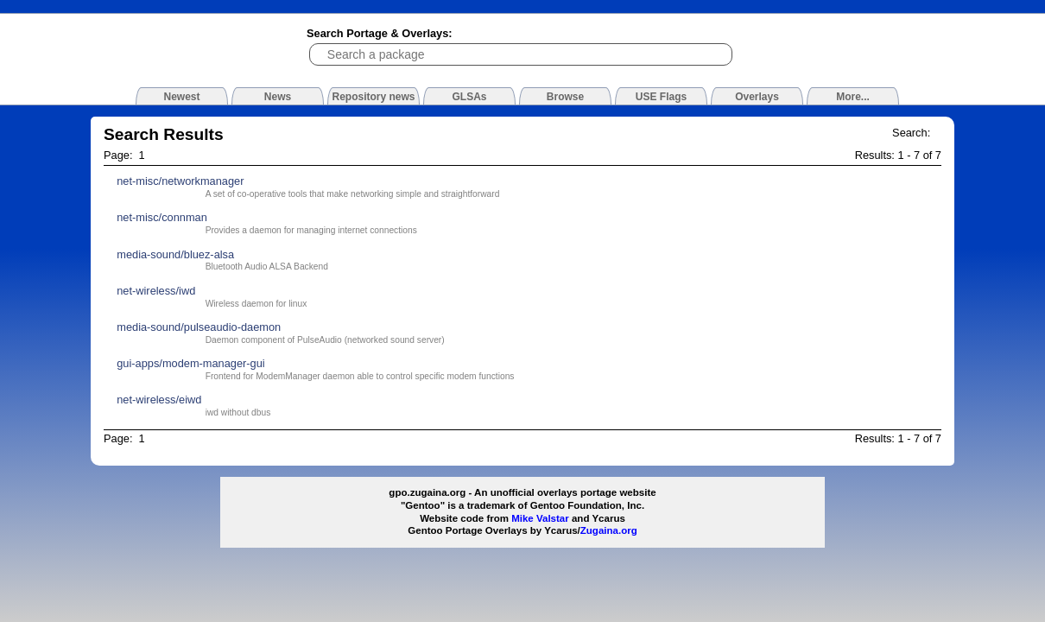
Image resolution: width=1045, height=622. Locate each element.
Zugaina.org (608, 530)
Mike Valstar (540, 518)
